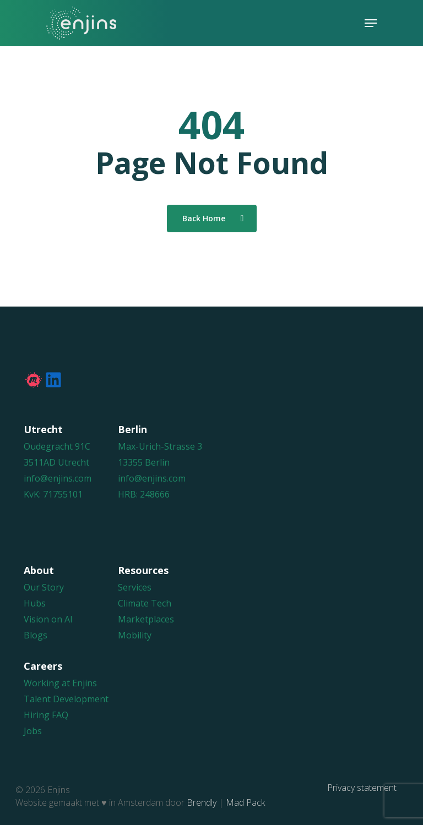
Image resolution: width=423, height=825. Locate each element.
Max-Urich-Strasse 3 (160, 446)
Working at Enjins (60, 683)
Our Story (44, 587)
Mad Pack (245, 802)
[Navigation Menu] (371, 23)
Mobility (134, 635)
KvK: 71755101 (53, 494)
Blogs (35, 635)
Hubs (35, 603)
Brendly (201, 802)
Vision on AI (48, 619)
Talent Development (66, 699)
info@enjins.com (57, 478)
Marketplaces (146, 619)
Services (134, 587)
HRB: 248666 (144, 494)
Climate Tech (144, 603)
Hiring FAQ (46, 715)
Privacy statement (362, 788)
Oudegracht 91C (57, 446)
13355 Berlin (144, 462)
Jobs (33, 731)
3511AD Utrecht (56, 462)
